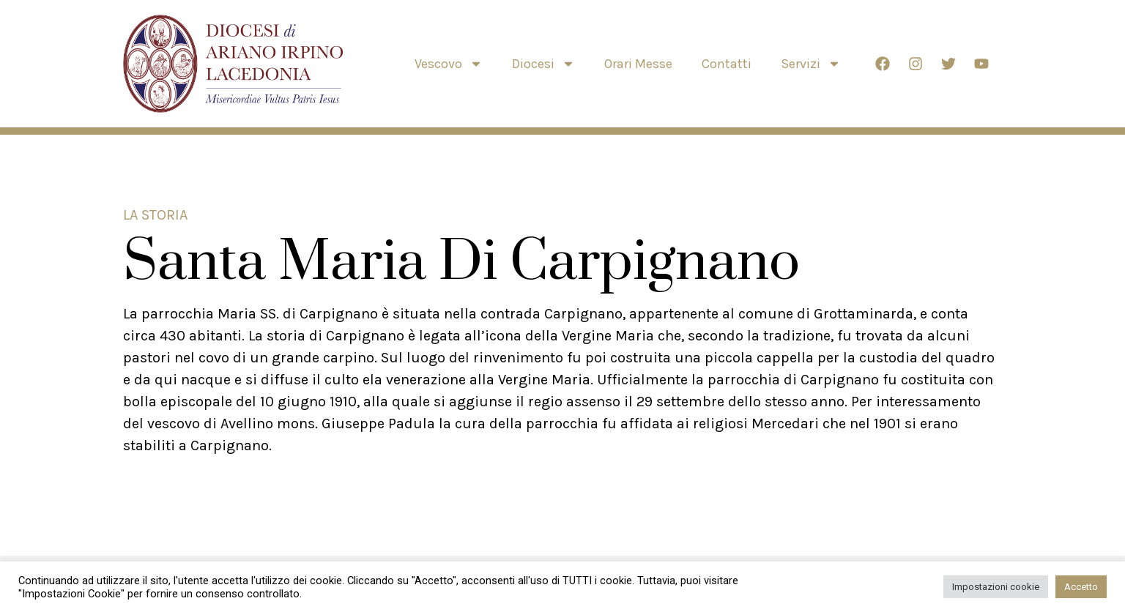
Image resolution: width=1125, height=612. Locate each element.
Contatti (726, 64)
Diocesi (543, 64)
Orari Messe (638, 64)
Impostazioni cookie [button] (995, 586)
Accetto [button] (1081, 586)
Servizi (811, 64)
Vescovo (449, 64)
